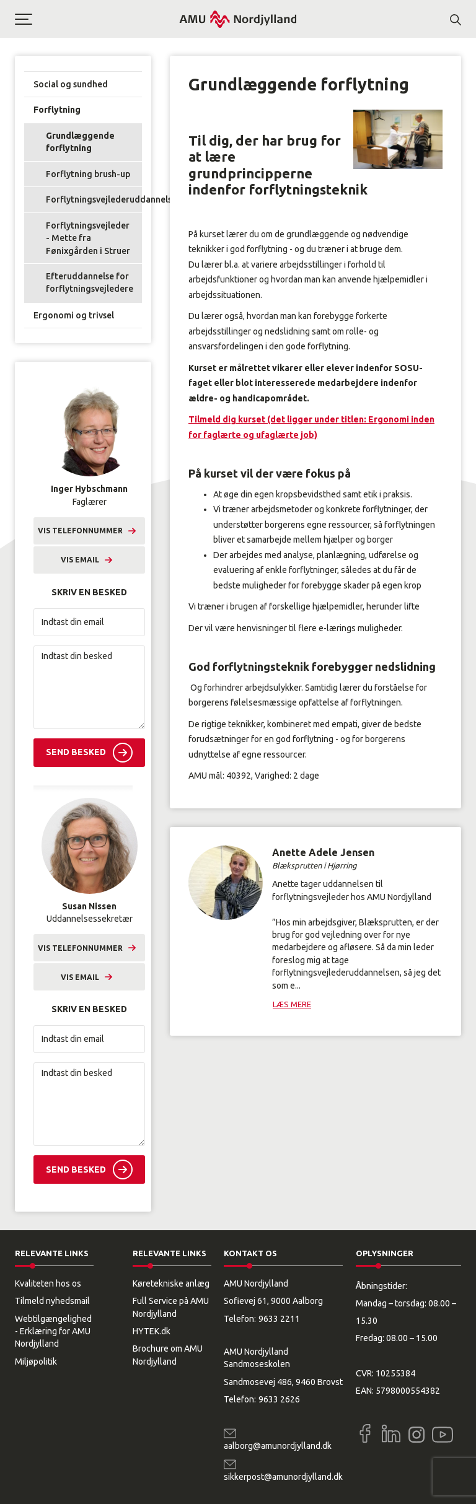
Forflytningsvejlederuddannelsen (94, 199)
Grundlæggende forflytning (80, 142)
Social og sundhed (70, 84)
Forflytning (57, 110)
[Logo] (238, 19)
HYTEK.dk (151, 1331)
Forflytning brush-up (88, 174)
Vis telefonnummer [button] (80, 531)
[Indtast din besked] (89, 687)
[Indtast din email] (89, 622)
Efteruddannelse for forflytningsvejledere (89, 282)
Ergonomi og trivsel (73, 315)
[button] (96, 19)
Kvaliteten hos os (48, 1283)
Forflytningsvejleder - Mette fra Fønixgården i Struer (88, 238)
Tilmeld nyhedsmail (52, 1301)
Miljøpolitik (36, 1361)
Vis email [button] (80, 560)
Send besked (76, 752)
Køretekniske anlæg (171, 1283)
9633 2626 (279, 1399)
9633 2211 (279, 1319)
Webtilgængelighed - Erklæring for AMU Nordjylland (53, 1331)
